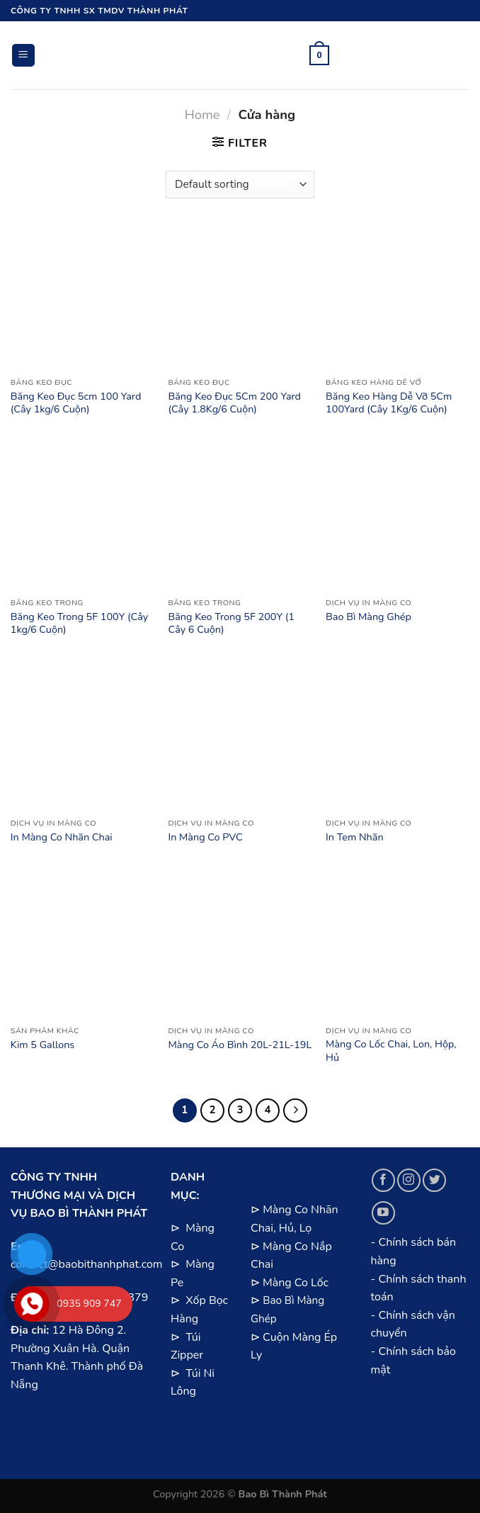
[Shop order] (240, 184)
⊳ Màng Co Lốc (289, 1282)
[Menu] (23, 55)
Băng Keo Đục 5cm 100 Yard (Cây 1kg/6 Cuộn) (76, 403)
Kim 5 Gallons (43, 1045)
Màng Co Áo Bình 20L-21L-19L (240, 1045)
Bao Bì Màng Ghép (368, 617)
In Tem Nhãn (354, 837)
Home (202, 114)
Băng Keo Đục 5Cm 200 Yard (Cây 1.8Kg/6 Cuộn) (234, 403)
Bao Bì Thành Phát (283, 1494)
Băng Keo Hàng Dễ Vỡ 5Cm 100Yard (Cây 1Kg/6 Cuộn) (389, 403)
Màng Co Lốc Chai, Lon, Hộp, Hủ (391, 1050)
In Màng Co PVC (205, 837)
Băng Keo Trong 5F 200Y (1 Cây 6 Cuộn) (231, 623)
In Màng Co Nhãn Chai (62, 837)
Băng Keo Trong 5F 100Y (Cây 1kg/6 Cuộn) (79, 623)
